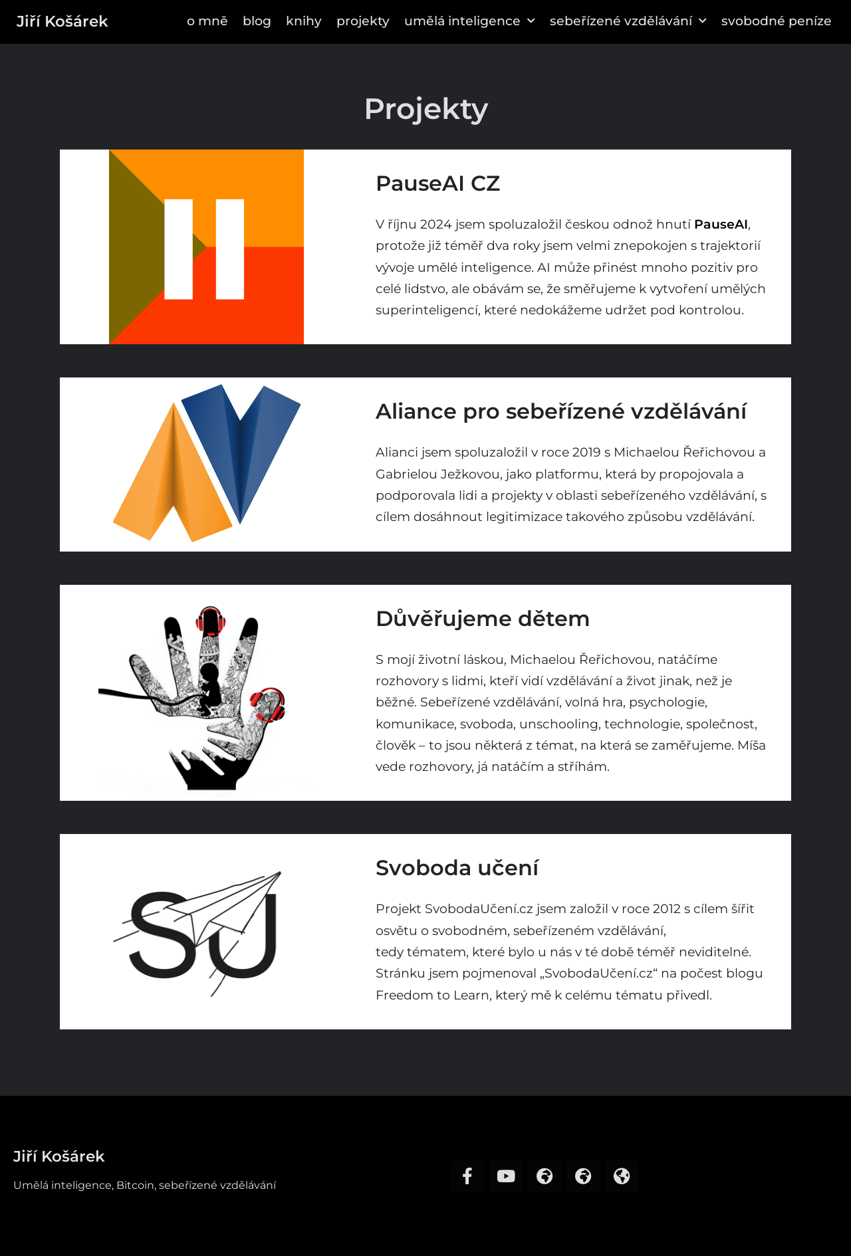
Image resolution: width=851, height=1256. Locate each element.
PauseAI (721, 224)
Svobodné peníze (776, 21)
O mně (207, 21)
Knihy (304, 21)
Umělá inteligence (469, 21)
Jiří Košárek (62, 21)
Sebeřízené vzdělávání (628, 21)
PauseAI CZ (438, 183)
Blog (257, 21)
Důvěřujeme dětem (483, 618)
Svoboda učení (457, 868)
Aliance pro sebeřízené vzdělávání (561, 411)
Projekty (363, 21)
